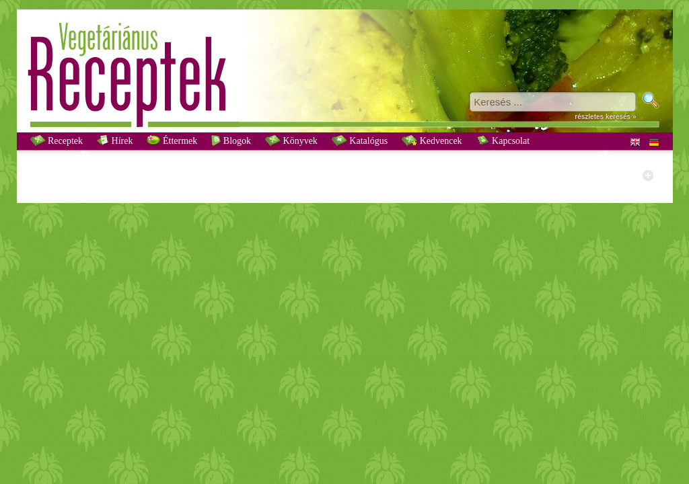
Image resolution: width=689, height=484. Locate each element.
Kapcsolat (503, 140)
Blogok (231, 140)
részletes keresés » (605, 116)
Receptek (56, 140)
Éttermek (172, 140)
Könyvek (291, 140)
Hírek (115, 140)
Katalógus (360, 140)
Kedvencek (432, 140)
